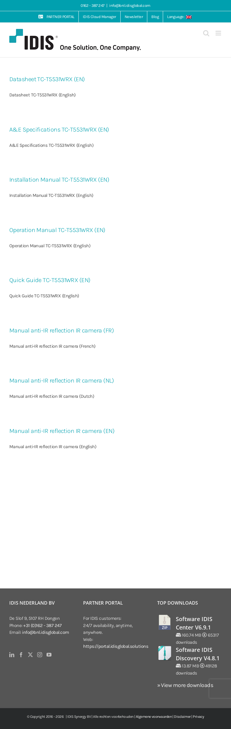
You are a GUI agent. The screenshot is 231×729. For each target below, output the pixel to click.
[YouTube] (49, 654)
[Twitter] (30, 654)
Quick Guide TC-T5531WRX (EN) (50, 280)
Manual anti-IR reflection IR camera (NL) (61, 380)
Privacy (198, 716)
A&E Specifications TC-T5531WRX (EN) (59, 129)
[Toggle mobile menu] (218, 33)
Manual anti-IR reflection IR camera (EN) (61, 430)
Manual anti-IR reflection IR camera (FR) (61, 330)
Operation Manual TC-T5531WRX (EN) (57, 230)
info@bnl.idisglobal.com (129, 5)
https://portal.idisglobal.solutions (115, 646)
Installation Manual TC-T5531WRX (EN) (59, 179)
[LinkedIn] (11, 654)
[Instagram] (39, 654)
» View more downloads (185, 685)
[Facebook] (21, 654)
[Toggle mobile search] (206, 33)
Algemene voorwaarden (154, 716)
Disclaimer (182, 716)
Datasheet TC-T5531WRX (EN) (47, 79)
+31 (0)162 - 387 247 (42, 625)
